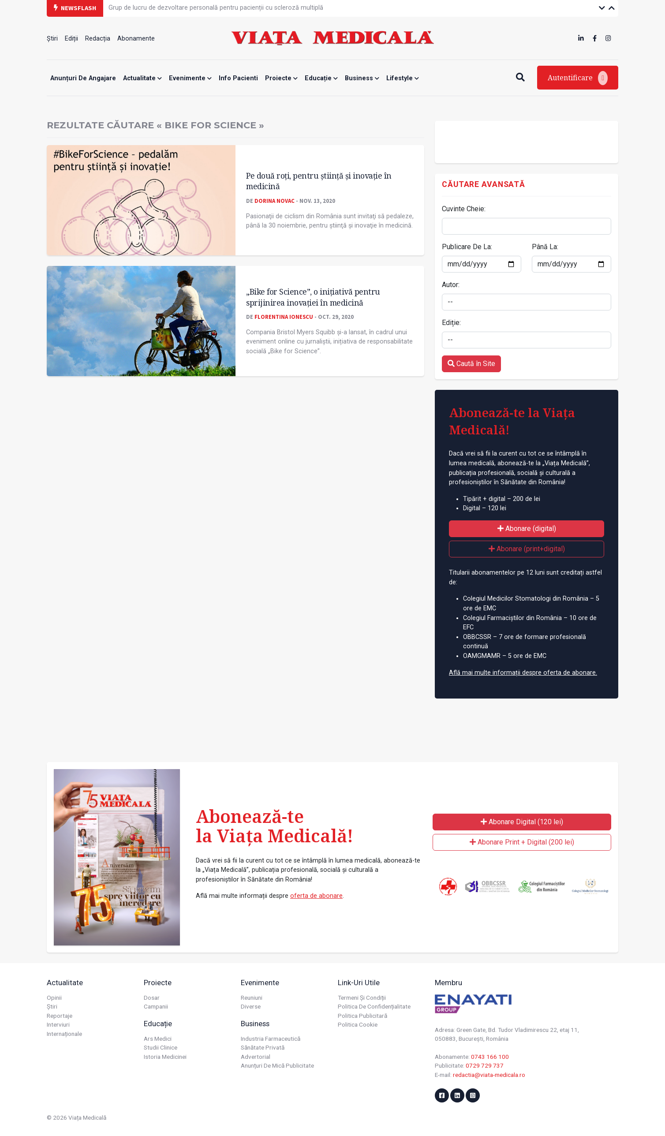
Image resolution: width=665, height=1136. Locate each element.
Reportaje (59, 1015)
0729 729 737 (485, 1065)
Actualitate (142, 78)
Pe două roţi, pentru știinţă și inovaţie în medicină (319, 181)
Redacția (97, 38)
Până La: (545, 247)
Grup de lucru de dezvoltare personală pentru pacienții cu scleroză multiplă (215, 7)
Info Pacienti (238, 78)
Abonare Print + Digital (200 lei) (522, 842)
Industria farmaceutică (270, 1038)
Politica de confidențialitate (374, 1006)
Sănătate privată (262, 1047)
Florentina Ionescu (283, 316)
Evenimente (190, 78)
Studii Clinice (160, 1047)
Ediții (71, 38)
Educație (321, 78)
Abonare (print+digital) (527, 549)
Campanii (156, 1006)
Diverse (251, 1006)
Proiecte (281, 78)
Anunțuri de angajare (83, 78)
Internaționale (64, 1033)
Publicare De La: (467, 247)
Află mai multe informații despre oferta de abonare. (523, 672)
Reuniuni (251, 997)
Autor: (451, 284)
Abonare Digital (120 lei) (522, 822)
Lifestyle (402, 78)
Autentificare (578, 78)
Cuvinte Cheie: (464, 209)
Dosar (152, 997)
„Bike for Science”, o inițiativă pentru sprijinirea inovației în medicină (313, 297)
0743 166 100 (490, 1056)
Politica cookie (357, 1024)
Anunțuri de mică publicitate (277, 1065)
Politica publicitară (362, 1015)
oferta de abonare (316, 896)
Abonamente (136, 38)
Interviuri (58, 1024)
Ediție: (451, 322)
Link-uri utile (359, 982)
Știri (52, 38)
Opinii (54, 997)
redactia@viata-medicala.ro (489, 1074)
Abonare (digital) (526, 528)
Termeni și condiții (362, 997)
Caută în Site (471, 363)
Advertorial (255, 1056)
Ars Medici (158, 1038)
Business (362, 78)
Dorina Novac (274, 200)
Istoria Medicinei (165, 1056)
